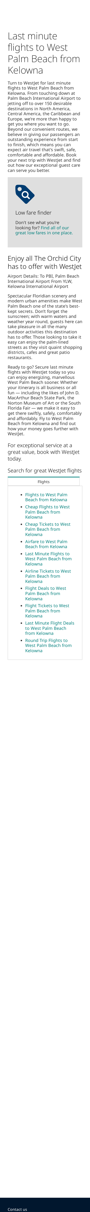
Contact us (17, 1209)
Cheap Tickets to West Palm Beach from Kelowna (48, 529)
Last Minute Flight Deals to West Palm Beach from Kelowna (49, 628)
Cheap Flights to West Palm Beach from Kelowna (47, 512)
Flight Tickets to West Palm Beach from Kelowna (47, 611)
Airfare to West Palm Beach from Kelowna (46, 544)
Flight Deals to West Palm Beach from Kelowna (45, 593)
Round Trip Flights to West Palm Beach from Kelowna (48, 645)
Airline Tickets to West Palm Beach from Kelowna (48, 576)
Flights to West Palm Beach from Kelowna (46, 497)
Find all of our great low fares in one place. (44, 230)
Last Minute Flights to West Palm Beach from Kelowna (48, 559)
